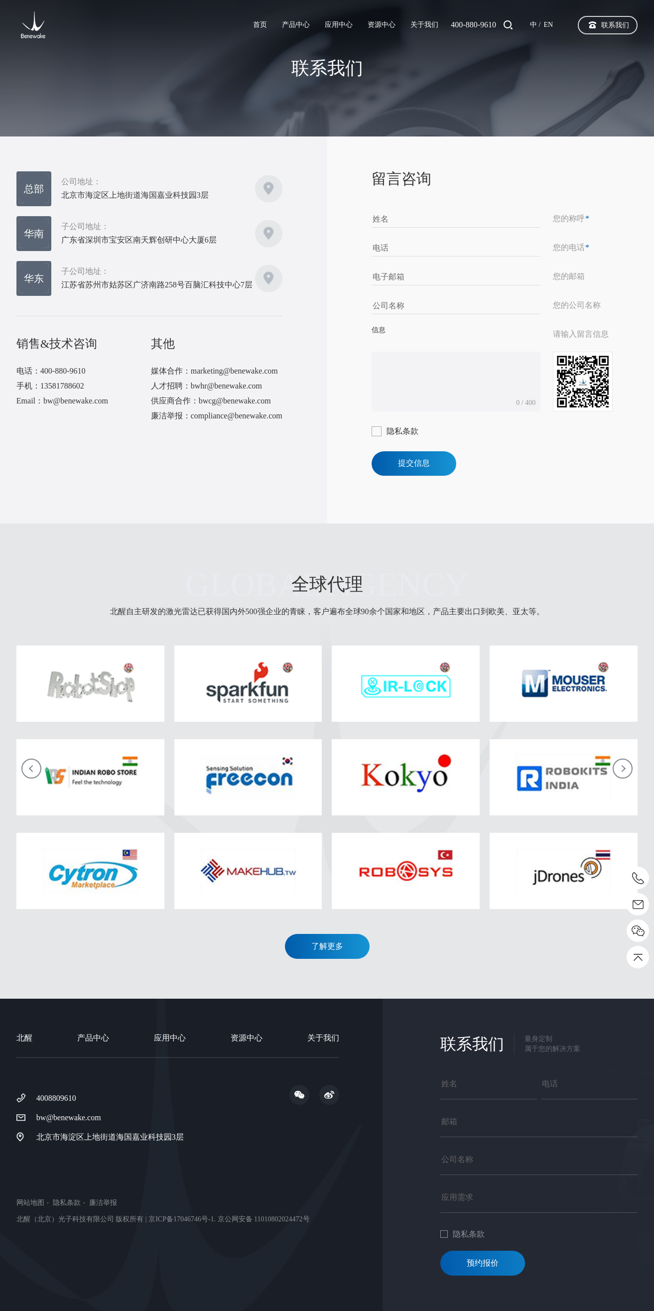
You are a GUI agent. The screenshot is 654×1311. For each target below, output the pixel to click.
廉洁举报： (171, 415)
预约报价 (483, 1263)
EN (548, 24)
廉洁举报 (103, 1202)
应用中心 (339, 24)
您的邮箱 (569, 276)
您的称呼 (571, 218)
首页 (260, 24)
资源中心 (381, 24)
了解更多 (327, 946)
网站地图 (30, 1202)
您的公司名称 (577, 305)
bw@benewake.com (75, 400)
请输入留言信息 (581, 334)
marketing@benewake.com (234, 371)
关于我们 (424, 24)
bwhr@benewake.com (226, 386)
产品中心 (296, 24)
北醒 (24, 1038)
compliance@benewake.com (236, 415)
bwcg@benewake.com (235, 400)
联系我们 (615, 25)
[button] (31, 769)
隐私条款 (402, 431)
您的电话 (571, 247)
